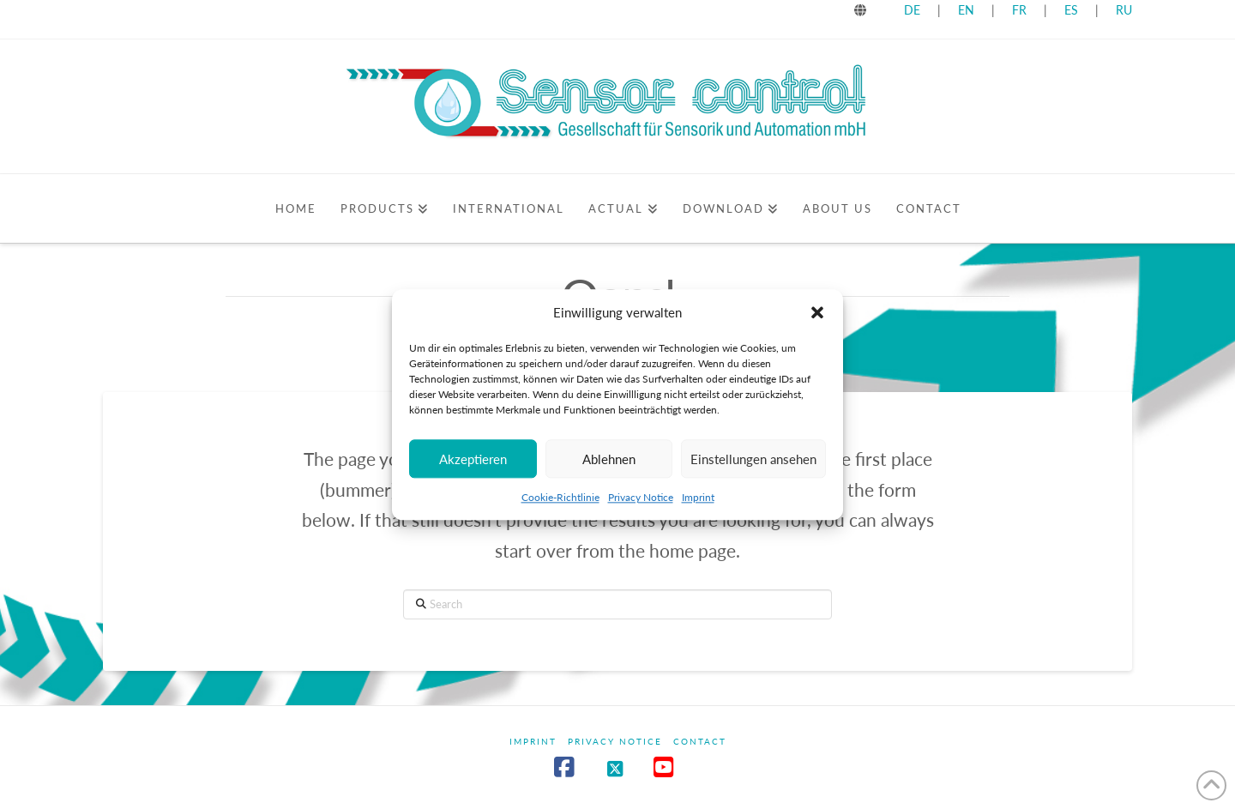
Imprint (698, 503)
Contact (699, 741)
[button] (817, 318)
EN (966, 10)
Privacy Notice (640, 503)
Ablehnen (609, 464)
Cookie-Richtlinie (560, 503)
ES (1072, 10)
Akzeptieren (473, 464)
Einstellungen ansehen (753, 464)
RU (1124, 10)
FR (1019, 10)
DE (912, 10)
